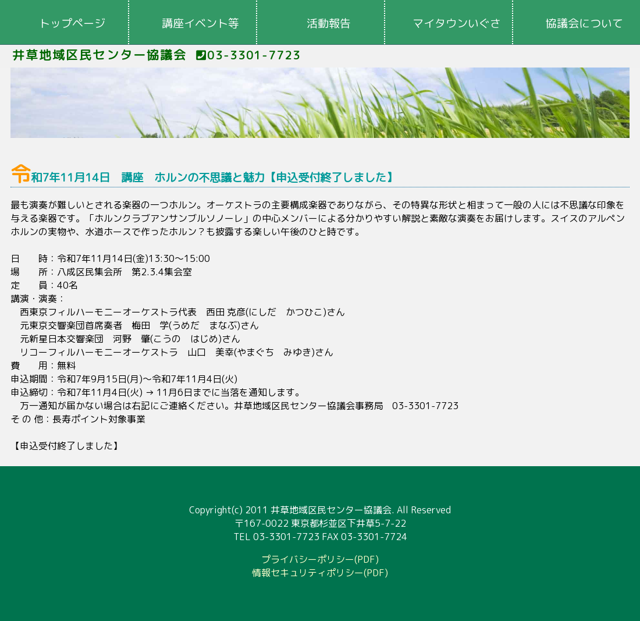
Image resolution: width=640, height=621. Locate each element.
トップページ (72, 23)
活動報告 (329, 23)
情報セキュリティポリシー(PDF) (320, 572)
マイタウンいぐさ (457, 23)
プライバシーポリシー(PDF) (320, 559)
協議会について (584, 23)
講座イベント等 (200, 23)
